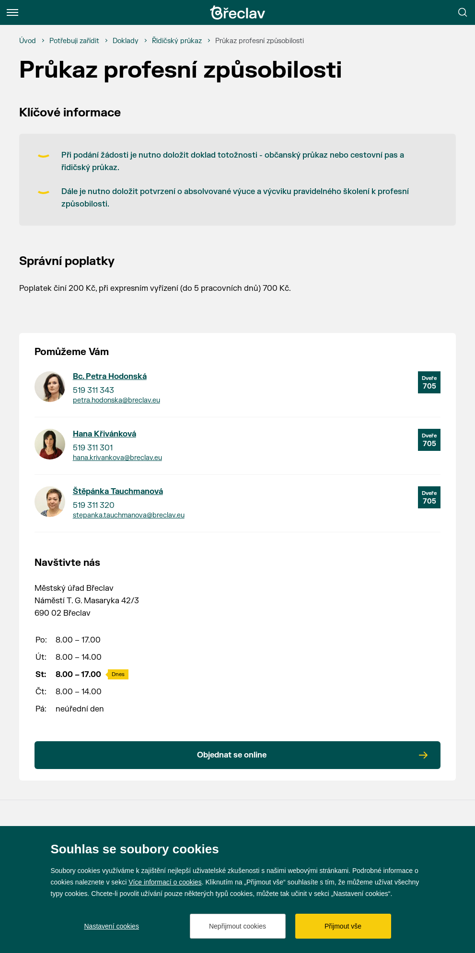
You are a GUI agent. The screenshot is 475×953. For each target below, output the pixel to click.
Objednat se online (231, 755)
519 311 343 (93, 390)
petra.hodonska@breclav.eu (116, 400)
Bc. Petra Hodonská (110, 376)
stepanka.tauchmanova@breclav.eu (129, 515)
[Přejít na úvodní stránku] (237, 12)
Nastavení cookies (111, 926)
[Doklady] (126, 41)
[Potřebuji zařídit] (74, 41)
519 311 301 (93, 448)
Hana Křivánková (104, 434)
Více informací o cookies (165, 882)
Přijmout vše (342, 926)
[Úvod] (27, 41)
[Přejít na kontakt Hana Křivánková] (50, 444)
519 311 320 (94, 505)
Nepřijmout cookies (237, 926)
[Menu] (12, 12)
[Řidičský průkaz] (177, 41)
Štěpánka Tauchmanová (118, 491)
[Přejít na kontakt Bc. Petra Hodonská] (50, 386)
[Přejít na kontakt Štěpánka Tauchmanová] (50, 501)
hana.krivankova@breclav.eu (117, 458)
